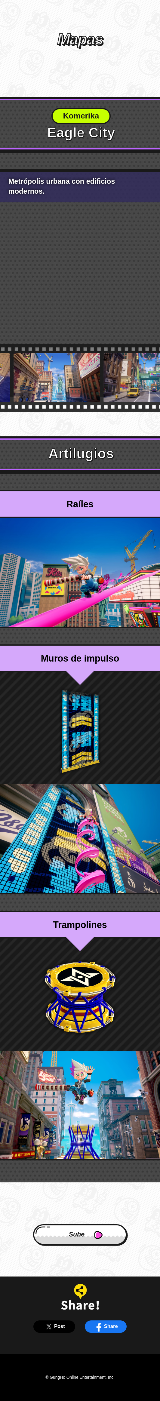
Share (106, 1326)
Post (54, 1326)
